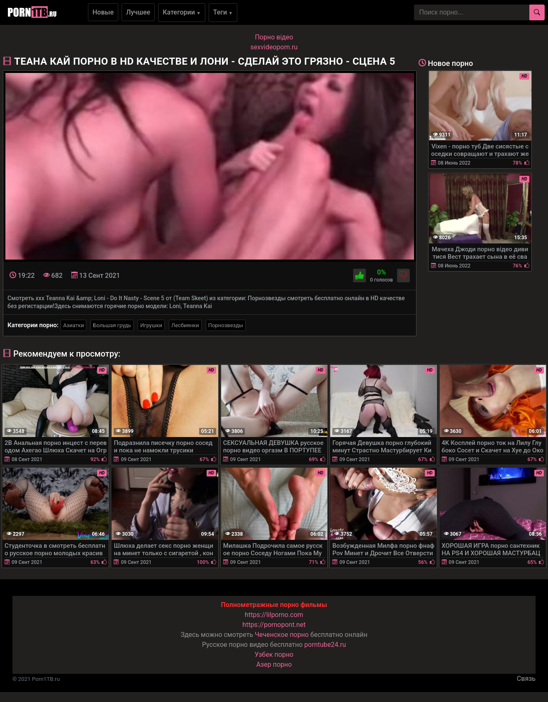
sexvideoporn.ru (274, 47)
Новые (103, 12)
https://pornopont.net (273, 625)
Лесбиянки (185, 325)
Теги (223, 12)
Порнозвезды (225, 325)
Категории (182, 12)
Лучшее (138, 12)
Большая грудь (112, 325)
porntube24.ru (325, 645)
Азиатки (73, 325)
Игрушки (151, 325)
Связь (526, 679)
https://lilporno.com (274, 615)
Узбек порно (274, 654)
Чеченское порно (282, 635)
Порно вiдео (274, 37)
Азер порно (274, 664)
